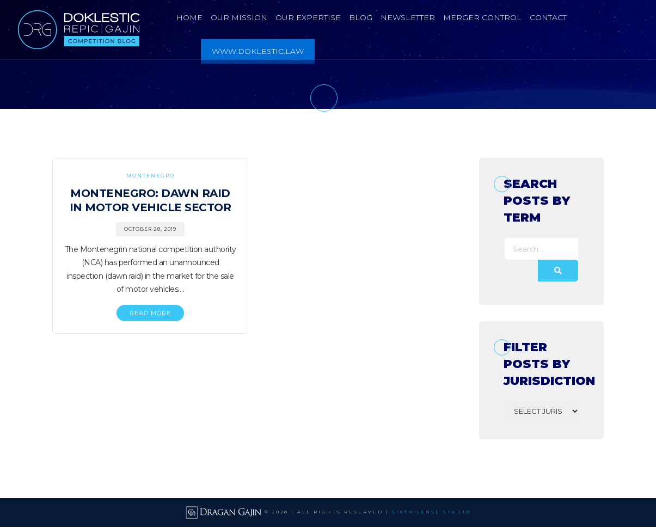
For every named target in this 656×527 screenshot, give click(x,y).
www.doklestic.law (258, 51)
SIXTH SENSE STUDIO (431, 512)
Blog (360, 17)
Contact (548, 17)
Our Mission (239, 17)
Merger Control (482, 17)
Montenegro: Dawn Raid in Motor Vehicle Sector (150, 200)
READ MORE (150, 313)
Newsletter (408, 17)
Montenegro (150, 176)
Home (189, 17)
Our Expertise (308, 17)
